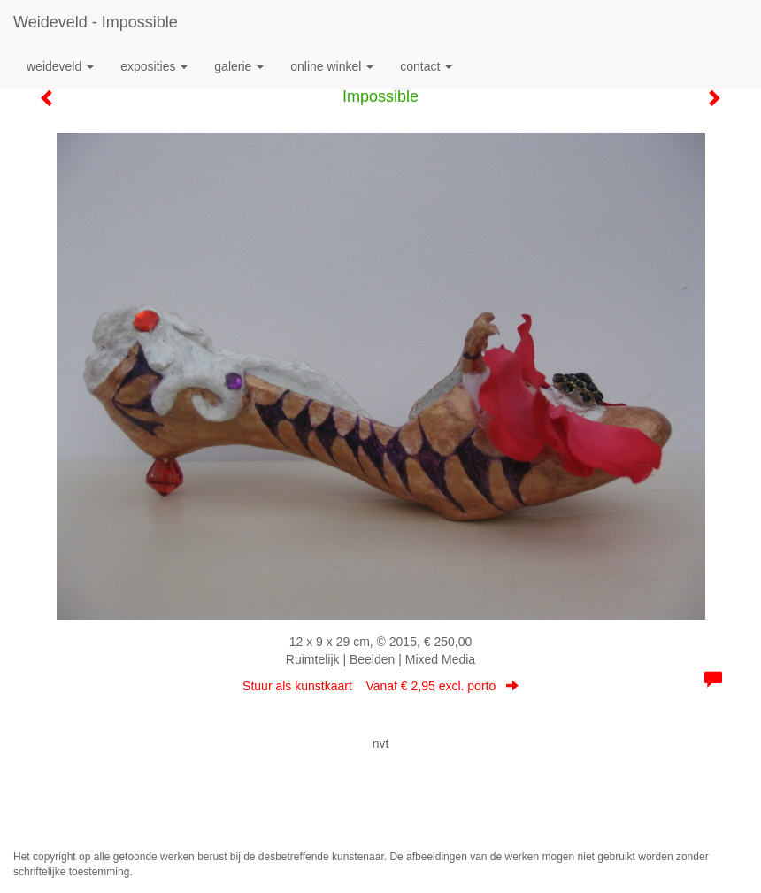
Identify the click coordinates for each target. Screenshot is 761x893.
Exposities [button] (154, 66)
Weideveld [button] (60, 66)
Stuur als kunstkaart (380, 686)
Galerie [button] (239, 66)
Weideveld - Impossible (95, 22)
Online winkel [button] (331, 66)
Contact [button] (426, 66)
